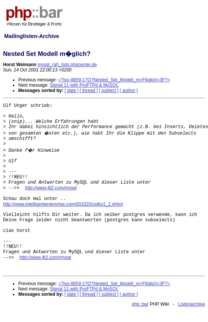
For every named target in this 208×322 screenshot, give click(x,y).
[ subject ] (108, 90)
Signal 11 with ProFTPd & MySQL (84, 85)
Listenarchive (191, 304)
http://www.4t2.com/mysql (51, 187)
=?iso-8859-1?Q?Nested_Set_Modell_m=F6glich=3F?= (114, 79)
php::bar (140, 304)
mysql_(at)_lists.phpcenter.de (67, 64)
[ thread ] (89, 90)
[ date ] (72, 90)
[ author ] (129, 90)
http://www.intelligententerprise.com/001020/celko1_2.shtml (63, 204)
